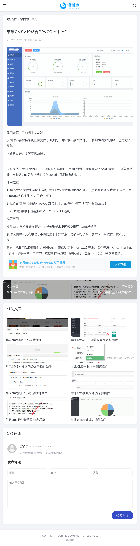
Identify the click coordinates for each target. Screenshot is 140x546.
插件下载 (24, 19)
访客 (22, 446)
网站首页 (12, 19)
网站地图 (70, 540)
